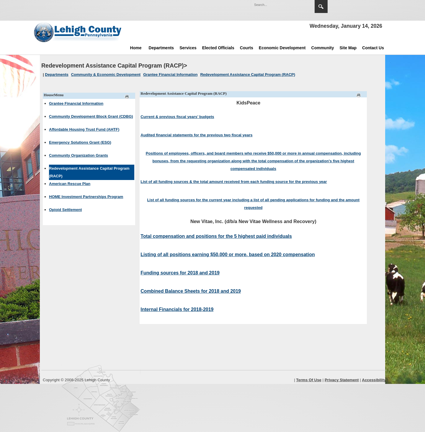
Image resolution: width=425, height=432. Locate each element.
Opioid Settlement (65, 209)
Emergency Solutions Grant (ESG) (80, 142)
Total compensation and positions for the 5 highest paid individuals (216, 236)
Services (188, 47)
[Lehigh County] (78, 32)
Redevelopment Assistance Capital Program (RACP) (89, 172)
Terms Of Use (308, 380)
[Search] (277, 4)
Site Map (348, 47)
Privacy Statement (342, 380)
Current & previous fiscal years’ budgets (177, 116)
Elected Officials (218, 47)
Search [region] (321, 6)
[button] (297, 4)
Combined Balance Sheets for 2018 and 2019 (190, 291)
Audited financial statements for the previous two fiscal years (196, 135)
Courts (246, 47)
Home (136, 47)
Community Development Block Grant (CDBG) (91, 116)
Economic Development (282, 47)
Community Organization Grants (78, 155)
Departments (161, 47)
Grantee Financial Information (76, 103)
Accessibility (374, 380)
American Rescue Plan (69, 183)
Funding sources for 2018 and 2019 (180, 272)
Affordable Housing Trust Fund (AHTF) (84, 129)
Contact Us (373, 47)
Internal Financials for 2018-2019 (176, 309)
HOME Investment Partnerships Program (86, 196)
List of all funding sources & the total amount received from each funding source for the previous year (233, 181)
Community (322, 47)
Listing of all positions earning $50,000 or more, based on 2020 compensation (227, 254)
